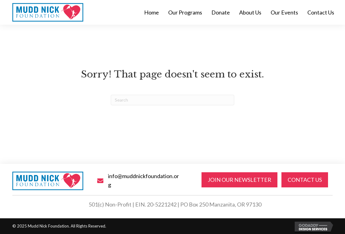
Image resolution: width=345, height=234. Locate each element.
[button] (239, 179)
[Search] (172, 100)
